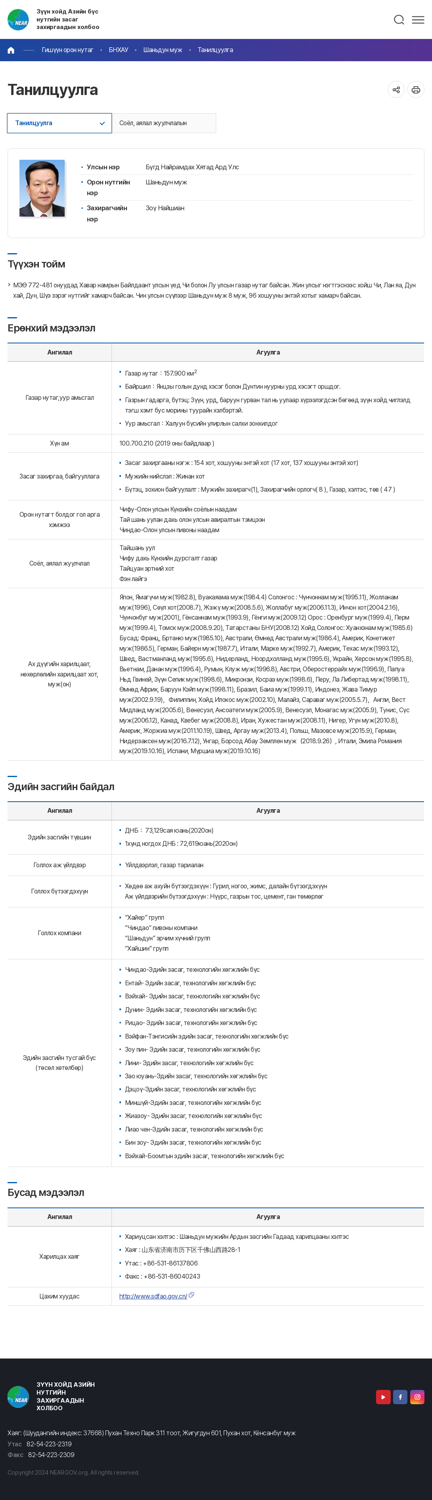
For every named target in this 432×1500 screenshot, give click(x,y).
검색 (399, 20)
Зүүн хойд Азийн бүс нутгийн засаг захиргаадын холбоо (68, 19)
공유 (396, 89)
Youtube (383, 1397)
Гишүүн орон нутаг (68, 50)
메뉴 (418, 20)
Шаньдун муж (162, 50)
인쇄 (415, 89)
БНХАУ (119, 50)
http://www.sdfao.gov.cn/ (153, 1296)
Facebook (400, 1397)
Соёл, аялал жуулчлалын (153, 123)
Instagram (417, 1397)
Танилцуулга (215, 50)
